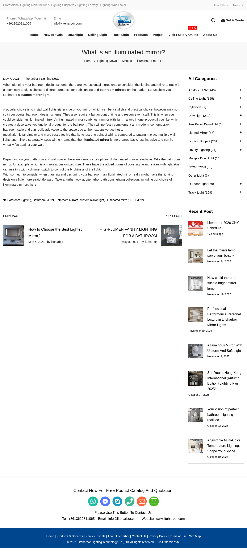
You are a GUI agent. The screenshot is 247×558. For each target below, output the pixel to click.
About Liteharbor (118, 536)
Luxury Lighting (199, 150)
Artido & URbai (198, 90)
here (33, 184)
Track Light (196, 192)
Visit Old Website (169, 542)
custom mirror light (35, 94)
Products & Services (69, 536)
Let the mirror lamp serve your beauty (221, 253)
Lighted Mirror (198, 132)
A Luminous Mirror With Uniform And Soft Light (224, 347)
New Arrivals (197, 167)
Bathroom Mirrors (67, 200)
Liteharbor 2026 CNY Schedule (223, 225)
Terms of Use (178, 536)
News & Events (95, 536)
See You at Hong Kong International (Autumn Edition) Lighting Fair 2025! (224, 381)
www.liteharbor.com (170, 518)
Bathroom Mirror (43, 200)
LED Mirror (137, 200)
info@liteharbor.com (123, 518)
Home (88, 60)
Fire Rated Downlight (203, 124)
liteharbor (30, 78)
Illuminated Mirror (117, 200)
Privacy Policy (158, 536)
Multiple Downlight (201, 158)
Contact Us (139, 536)
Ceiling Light (197, 98)
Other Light (196, 175)
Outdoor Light (198, 184)
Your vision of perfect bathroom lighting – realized (223, 414)
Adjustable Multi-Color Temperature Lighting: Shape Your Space (223, 445)
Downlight (195, 115)
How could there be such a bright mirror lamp (221, 283)
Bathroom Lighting (19, 200)
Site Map (195, 536)
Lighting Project (199, 141)
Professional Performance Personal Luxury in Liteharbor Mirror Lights (224, 317)
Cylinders (195, 107)
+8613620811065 (81, 518)
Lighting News (107, 60)
